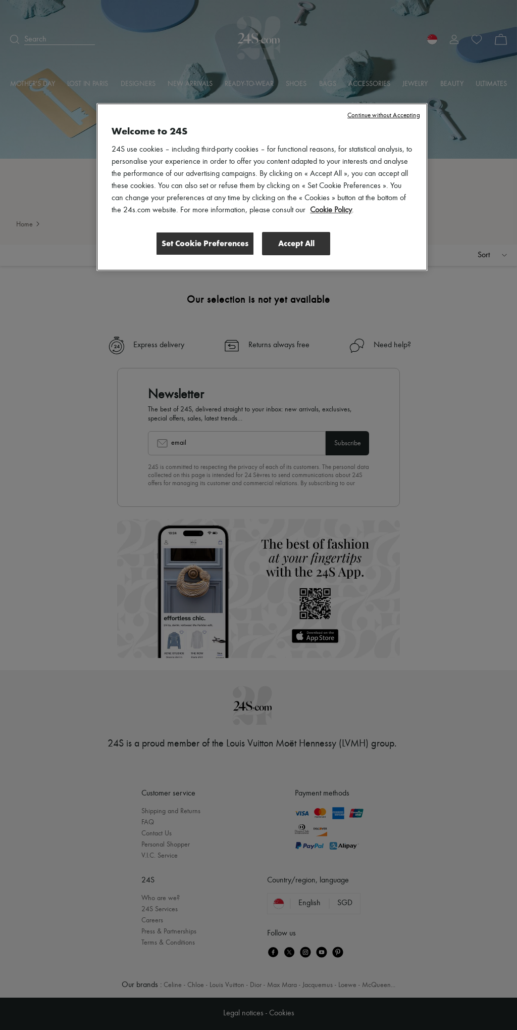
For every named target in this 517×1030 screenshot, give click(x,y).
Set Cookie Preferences (205, 243)
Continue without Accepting (383, 115)
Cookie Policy (331, 210)
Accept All (296, 243)
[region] (261, 187)
